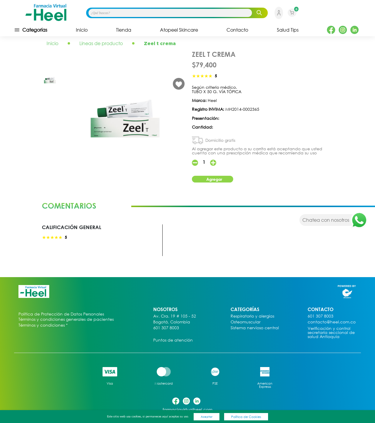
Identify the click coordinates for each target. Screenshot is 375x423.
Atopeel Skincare (179, 30)
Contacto (237, 30)
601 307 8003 (166, 328)
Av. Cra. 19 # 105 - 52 (174, 316)
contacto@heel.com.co (332, 322)
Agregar (214, 179)
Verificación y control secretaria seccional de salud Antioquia (331, 332)
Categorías (30, 30)
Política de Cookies (246, 417)
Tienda (123, 30)
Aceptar (206, 416)
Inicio (82, 30)
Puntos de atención (173, 340)
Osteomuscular (245, 322)
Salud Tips (288, 30)
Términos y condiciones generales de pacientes (66, 319)
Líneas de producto (101, 43)
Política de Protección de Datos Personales (61, 314)
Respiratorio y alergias (252, 316)
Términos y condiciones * (43, 325)
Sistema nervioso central (255, 328)
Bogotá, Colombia (171, 322)
